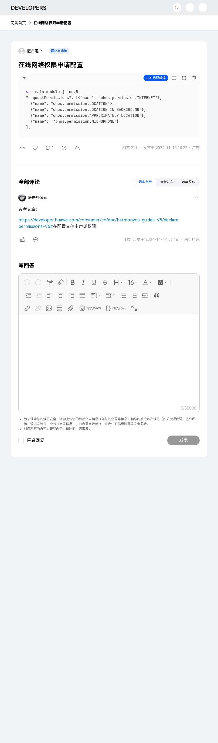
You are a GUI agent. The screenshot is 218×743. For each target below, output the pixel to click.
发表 (183, 440)
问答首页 (18, 23)
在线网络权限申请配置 (52, 23)
